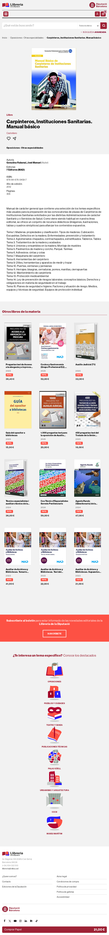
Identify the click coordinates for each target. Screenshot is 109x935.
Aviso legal (62, 876)
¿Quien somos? (9, 876)
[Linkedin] (26, 921)
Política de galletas (65, 891)
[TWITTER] (10, 921)
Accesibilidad (63, 897)
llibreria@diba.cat (10, 868)
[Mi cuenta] (97, 13)
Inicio (4, 37)
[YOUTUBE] (15, 921)
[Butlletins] (31, 921)
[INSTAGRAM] (20, 921)
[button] (103, 13)
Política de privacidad (67, 886)
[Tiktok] (36, 921)
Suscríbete (54, 633)
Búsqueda (93, 32)
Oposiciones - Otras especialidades (24, 148)
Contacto (6, 881)
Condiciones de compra (68, 881)
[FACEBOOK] (4, 921)
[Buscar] (103, 25)
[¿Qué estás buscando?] (39, 25)
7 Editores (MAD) (15, 169)
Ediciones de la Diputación (14, 886)
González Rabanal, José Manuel (23, 162)
